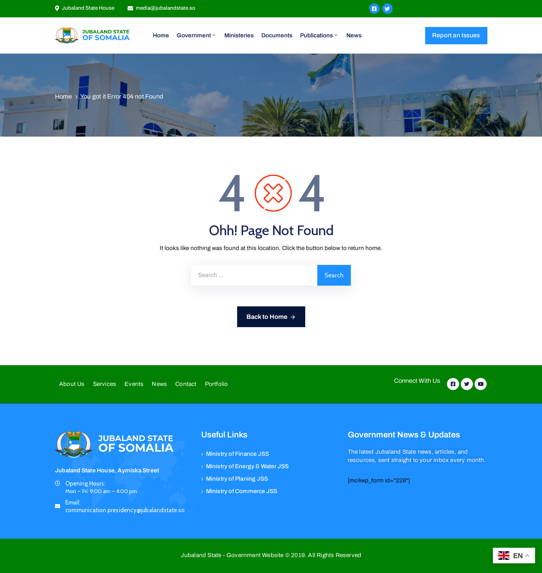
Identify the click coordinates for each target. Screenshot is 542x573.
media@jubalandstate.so (165, 8)
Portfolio (216, 384)
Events (133, 384)
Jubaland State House (88, 8)
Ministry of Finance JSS (237, 454)
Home (161, 35)
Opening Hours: (85, 483)
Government (197, 35)
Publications (319, 35)
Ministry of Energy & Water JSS (247, 466)
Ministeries (239, 35)
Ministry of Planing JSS (237, 478)
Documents (276, 35)
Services (104, 384)
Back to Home (271, 317)
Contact (185, 384)
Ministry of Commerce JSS (242, 491)
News (354, 35)
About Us (72, 384)
